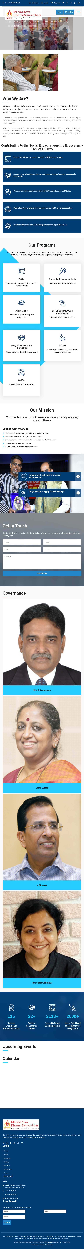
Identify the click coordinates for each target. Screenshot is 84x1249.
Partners (7, 1165)
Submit (7, 1223)
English (33, 3)
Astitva (62, 345)
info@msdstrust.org (11, 1198)
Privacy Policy (66, 1242)
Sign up (55, 3)
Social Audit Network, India (62, 279)
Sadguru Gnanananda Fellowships (21, 346)
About (6, 1154)
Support (6, 1173)
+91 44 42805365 (11, 1191)
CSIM (59, 12)
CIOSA (21, 380)
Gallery (6, 1162)
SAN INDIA (69, 12)
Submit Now (42, 573)
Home (6, 1151)
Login (44, 3)
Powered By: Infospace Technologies (42, 1244)
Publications (21, 311)
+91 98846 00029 (11, 1194)
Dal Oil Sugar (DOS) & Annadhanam (62, 312)
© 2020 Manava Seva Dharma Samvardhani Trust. (29, 1242)
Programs (7, 1158)
